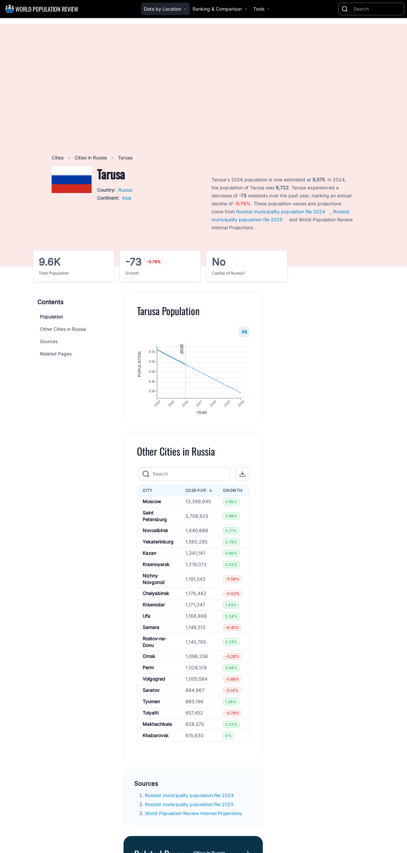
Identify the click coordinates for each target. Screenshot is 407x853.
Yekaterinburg (158, 543)
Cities (58, 157)
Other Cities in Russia (63, 329)
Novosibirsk (155, 532)
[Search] (377, 9)
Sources (49, 341)
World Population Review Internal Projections (193, 815)
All (244, 331)
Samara (151, 629)
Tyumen (151, 703)
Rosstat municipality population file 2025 (190, 806)
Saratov (151, 692)
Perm (148, 669)
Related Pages (56, 353)
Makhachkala (157, 726)
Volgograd (154, 681)
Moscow (152, 503)
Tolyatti (151, 715)
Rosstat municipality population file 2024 (280, 211)
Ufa (146, 618)
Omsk (149, 658)
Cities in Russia (91, 157)
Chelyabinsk (156, 595)
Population (51, 317)
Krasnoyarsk (156, 566)
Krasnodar (154, 606)
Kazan (149, 555)
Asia (126, 198)
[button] (243, 476)
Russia (125, 190)
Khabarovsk (156, 737)
